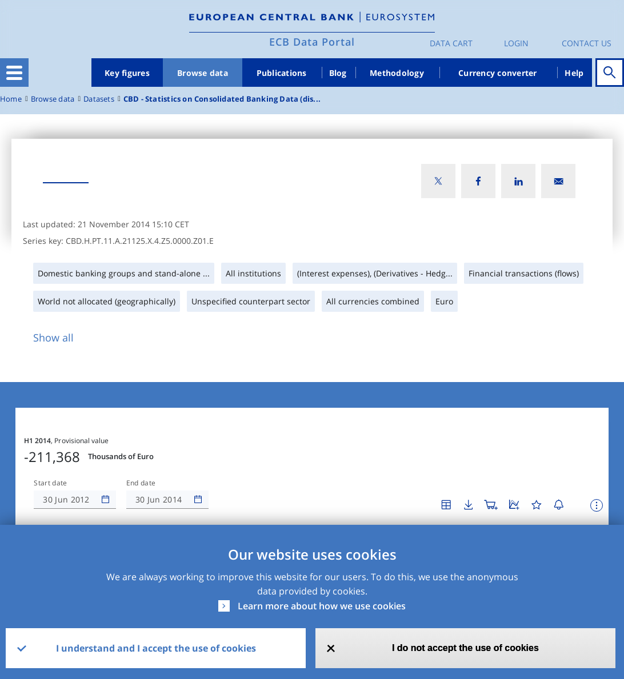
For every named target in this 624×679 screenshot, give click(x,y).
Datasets (98, 99)
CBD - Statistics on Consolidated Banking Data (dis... (222, 99)
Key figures (127, 72)
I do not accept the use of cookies (465, 648)
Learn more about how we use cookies (322, 606)
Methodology (397, 72)
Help (574, 72)
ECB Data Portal (312, 42)
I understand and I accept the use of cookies (156, 648)
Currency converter (497, 72)
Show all (53, 337)
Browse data (202, 72)
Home (11, 99)
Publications (282, 72)
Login (516, 43)
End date (141, 483)
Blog (338, 72)
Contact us (586, 43)
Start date (50, 483)
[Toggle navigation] (14, 72)
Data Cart (451, 43)
